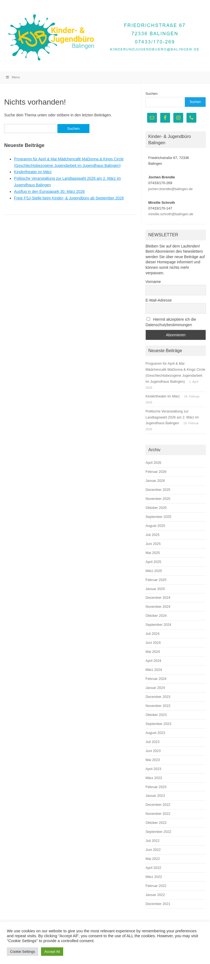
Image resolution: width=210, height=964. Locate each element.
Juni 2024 (153, 643)
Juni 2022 (153, 850)
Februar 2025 (155, 580)
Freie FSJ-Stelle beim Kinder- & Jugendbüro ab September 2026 (69, 198)
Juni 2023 (153, 751)
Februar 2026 (155, 472)
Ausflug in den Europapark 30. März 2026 (49, 191)
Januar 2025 (155, 589)
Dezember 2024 (157, 598)
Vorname (153, 281)
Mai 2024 (152, 652)
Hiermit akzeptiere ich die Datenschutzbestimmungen (170, 322)
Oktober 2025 (156, 508)
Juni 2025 (153, 544)
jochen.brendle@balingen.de (170, 189)
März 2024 (153, 670)
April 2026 (153, 463)
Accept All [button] (52, 952)
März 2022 (153, 877)
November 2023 (157, 706)
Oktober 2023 (156, 715)
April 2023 (153, 769)
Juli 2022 (152, 841)
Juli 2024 (152, 634)
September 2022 (158, 832)
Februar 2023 (155, 787)
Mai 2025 (152, 553)
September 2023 (158, 724)
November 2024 (157, 607)
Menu (12, 77)
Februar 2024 (155, 679)
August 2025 (155, 526)
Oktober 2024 (156, 616)
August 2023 (155, 733)
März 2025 (153, 571)
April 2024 (153, 661)
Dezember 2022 (157, 805)
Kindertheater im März (33, 172)
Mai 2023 (152, 760)
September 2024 (158, 625)
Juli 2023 (152, 742)
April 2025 (153, 562)
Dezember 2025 (157, 490)
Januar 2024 (155, 688)
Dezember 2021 (157, 904)
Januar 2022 (155, 895)
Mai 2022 (152, 859)
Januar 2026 (155, 481)
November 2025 (157, 499)
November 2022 (157, 814)
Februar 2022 (155, 886)
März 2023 (153, 778)
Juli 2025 (152, 535)
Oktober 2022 (156, 823)
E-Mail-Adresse (158, 300)
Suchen (151, 94)
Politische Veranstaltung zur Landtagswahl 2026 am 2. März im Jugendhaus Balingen (172, 417)
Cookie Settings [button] (22, 952)
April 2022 (153, 868)
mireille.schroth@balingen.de (170, 214)
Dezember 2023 (157, 697)
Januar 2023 (155, 796)
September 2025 (158, 517)
